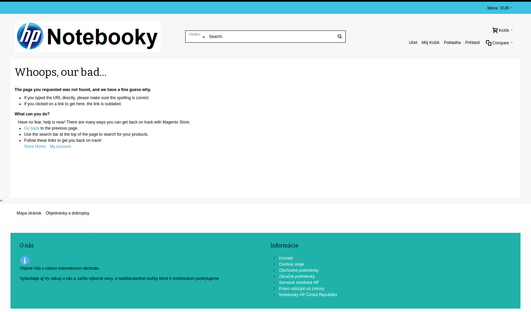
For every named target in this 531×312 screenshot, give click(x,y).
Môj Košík (431, 42)
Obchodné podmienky (299, 270)
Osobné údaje (291, 264)
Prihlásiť (472, 42)
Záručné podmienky (297, 276)
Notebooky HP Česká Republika (308, 294)
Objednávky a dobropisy (67, 213)
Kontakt (286, 258)
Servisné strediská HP (299, 282)
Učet (413, 42)
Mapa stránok (29, 213)
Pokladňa (452, 42)
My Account (60, 146)
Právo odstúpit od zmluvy (301, 288)
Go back (31, 128)
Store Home (35, 146)
